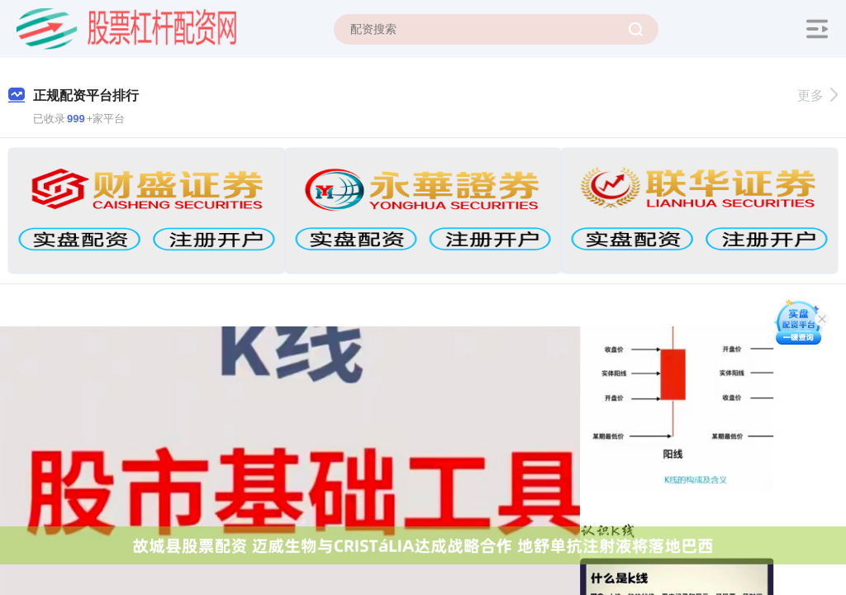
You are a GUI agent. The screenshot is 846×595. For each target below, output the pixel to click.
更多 (817, 95)
